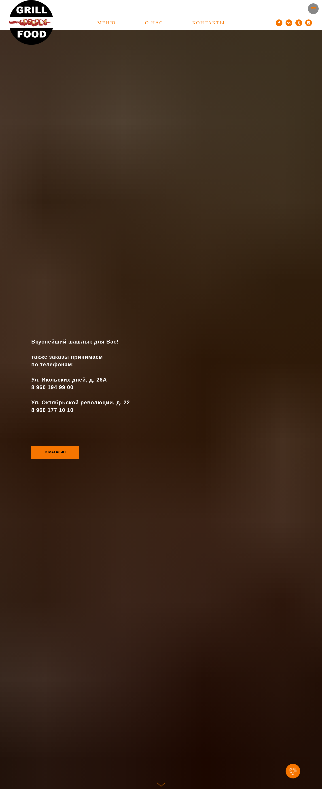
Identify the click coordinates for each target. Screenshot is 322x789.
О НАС (154, 22)
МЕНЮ (106, 22)
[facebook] (279, 22)
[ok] (298, 22)
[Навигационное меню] (313, 8)
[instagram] (308, 22)
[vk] (289, 22)
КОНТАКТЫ (208, 22)
